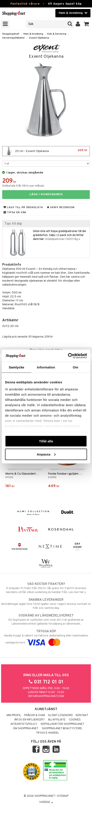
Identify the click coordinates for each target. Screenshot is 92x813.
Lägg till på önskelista (23, 207)
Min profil (14, 715)
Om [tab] (75, 367)
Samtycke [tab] (16, 367)
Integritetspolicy (24, 724)
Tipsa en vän (14, 212)
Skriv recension (61, 207)
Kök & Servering (56, 34)
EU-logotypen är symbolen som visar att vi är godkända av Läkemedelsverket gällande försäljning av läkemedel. (46, 619)
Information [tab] (46, 367)
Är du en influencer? (29, 720)
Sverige (46, 802)
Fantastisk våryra (25, 4)
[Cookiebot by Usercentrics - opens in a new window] (68, 356)
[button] (86, 24)
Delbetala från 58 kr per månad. (23, 186)
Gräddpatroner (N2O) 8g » (62, 239)
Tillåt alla (46, 441)
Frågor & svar (34, 715)
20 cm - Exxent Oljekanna (46, 151)
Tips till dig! (13, 224)
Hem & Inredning (33, 34)
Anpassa (46, 454)
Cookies (75, 720)
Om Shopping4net (25, 728)
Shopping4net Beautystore (62, 728)
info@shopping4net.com (46, 696)
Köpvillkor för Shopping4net (62, 724)
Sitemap (62, 796)
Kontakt (82, 715)
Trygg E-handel (47, 733)
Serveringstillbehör (13, 38)
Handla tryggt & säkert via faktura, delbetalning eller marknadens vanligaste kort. (46, 637)
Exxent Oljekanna (39, 38)
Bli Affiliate (56, 720)
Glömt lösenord (60, 715)
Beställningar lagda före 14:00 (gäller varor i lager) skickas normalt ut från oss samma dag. (46, 604)
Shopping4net (10, 34)
